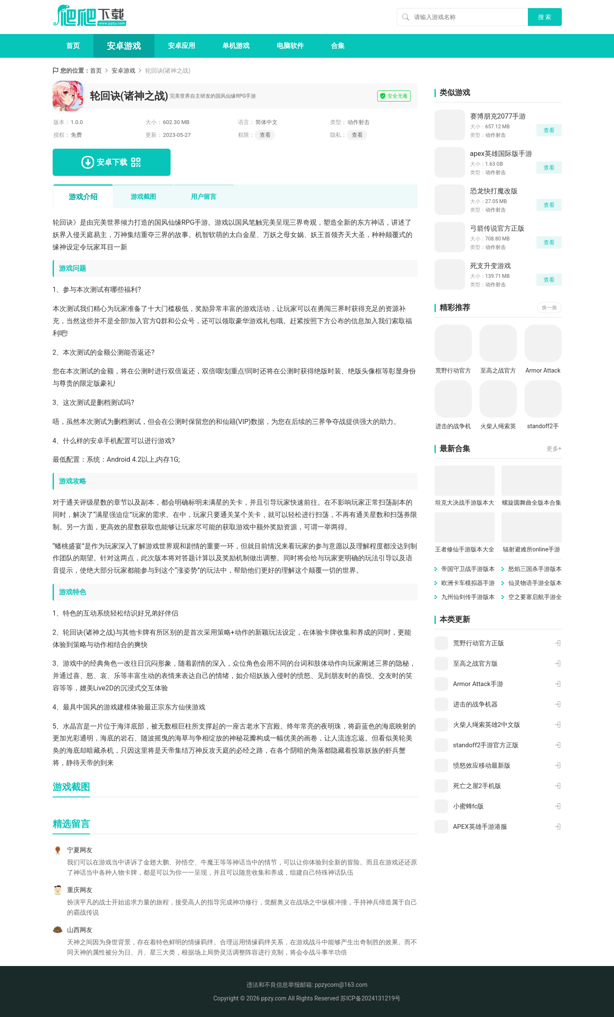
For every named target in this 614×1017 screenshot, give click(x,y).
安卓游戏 (124, 46)
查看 (357, 135)
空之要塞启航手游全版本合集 (535, 597)
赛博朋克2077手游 (498, 116)
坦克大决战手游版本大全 (464, 503)
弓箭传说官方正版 (497, 228)
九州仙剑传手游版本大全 (468, 597)
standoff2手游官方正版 (543, 427)
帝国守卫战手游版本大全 (468, 569)
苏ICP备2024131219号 (370, 998)
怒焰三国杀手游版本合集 (535, 569)
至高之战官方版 (498, 371)
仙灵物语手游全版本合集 (535, 583)
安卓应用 (181, 46)
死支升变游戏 (490, 266)
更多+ (554, 448)
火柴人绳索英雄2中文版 (498, 427)
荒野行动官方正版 (453, 371)
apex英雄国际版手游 (501, 154)
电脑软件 (290, 46)
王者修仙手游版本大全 (464, 549)
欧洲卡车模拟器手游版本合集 (468, 583)
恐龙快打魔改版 (494, 191)
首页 (73, 46)
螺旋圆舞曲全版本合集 (531, 502)
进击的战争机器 (453, 427)
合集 (338, 46)
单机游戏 (236, 46)
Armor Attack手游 (543, 371)
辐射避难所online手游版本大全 (532, 550)
